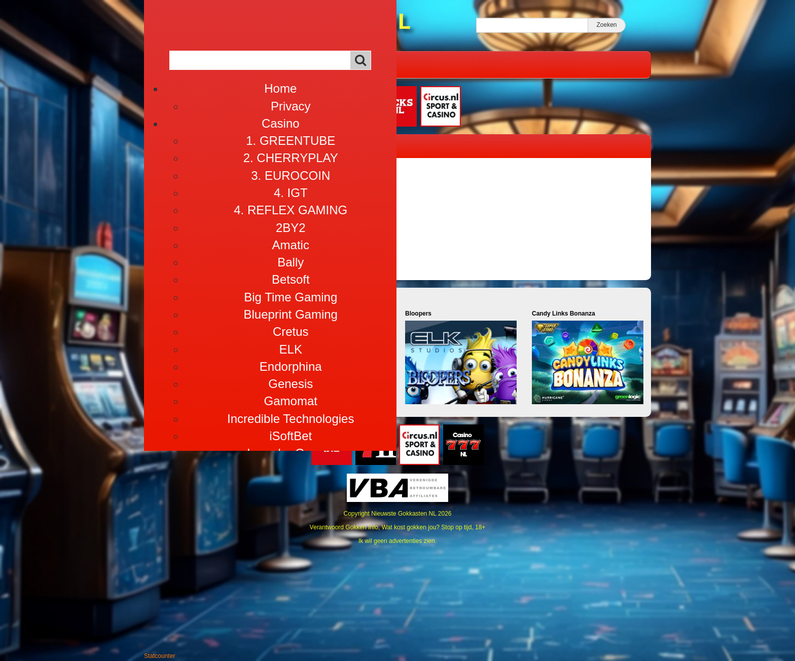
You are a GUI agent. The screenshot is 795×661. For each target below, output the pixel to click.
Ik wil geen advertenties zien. (397, 541)
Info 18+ (361, 64)
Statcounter (159, 655)
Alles (319, 64)
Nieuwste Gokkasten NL (403, 513)
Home (171, 64)
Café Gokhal (268, 64)
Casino (213, 64)
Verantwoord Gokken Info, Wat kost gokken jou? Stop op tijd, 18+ (398, 527)
